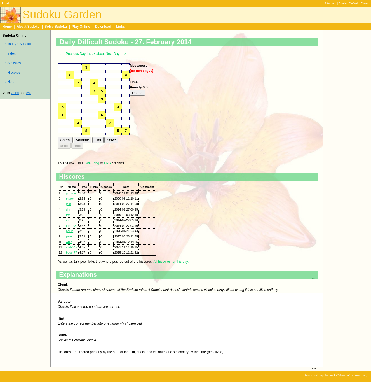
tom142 (71, 225)
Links (120, 27)
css (28, 93)
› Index (10, 53)
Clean (365, 3)
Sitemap (329, 3)
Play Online (81, 27)
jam (68, 204)
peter (69, 236)
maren (70, 198)
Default (354, 3)
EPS (107, 163)
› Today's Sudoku (18, 44)
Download (103, 27)
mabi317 (72, 247)
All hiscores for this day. (171, 262)
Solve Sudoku (56, 27)
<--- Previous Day (73, 54)
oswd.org (361, 375)
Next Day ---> (116, 54)
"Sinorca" (343, 375)
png (96, 163)
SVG (87, 163)
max (69, 220)
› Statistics (13, 63)
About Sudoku (28, 27)
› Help (9, 82)
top (314, 368)
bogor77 (71, 252)
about (100, 54)
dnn (68, 209)
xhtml (15, 93)
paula (69, 231)
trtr (68, 214)
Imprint (6, 3)
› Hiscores (12, 72)
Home (7, 27)
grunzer (71, 193)
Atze (69, 242)
